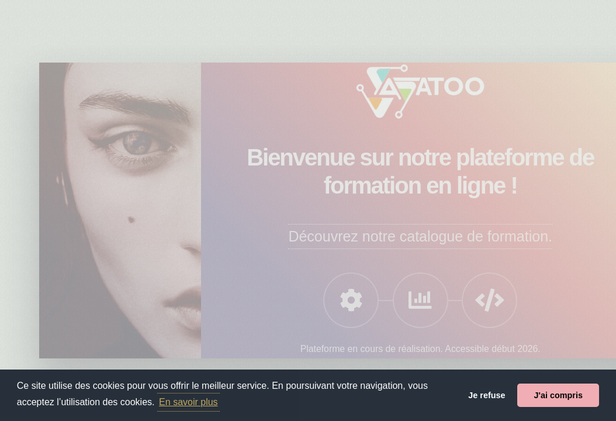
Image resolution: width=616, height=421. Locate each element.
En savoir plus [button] (188, 402)
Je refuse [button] (486, 395)
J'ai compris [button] (558, 395)
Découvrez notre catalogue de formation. (420, 236)
